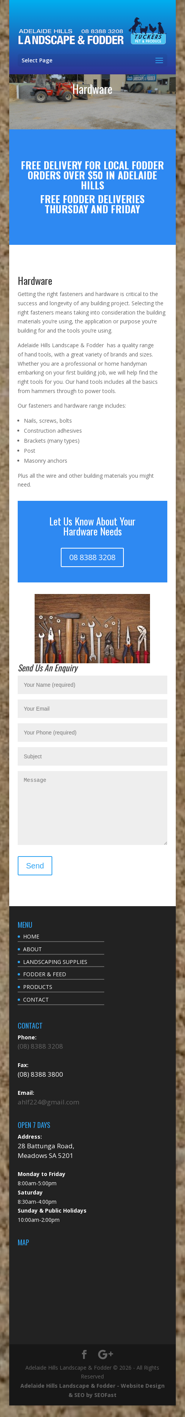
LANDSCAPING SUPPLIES (55, 973)
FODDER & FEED (44, 985)
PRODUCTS (37, 998)
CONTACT (36, 1011)
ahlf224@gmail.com (48, 1113)
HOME (31, 948)
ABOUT (32, 960)
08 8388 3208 (92, 557)
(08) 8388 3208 (40, 1057)
